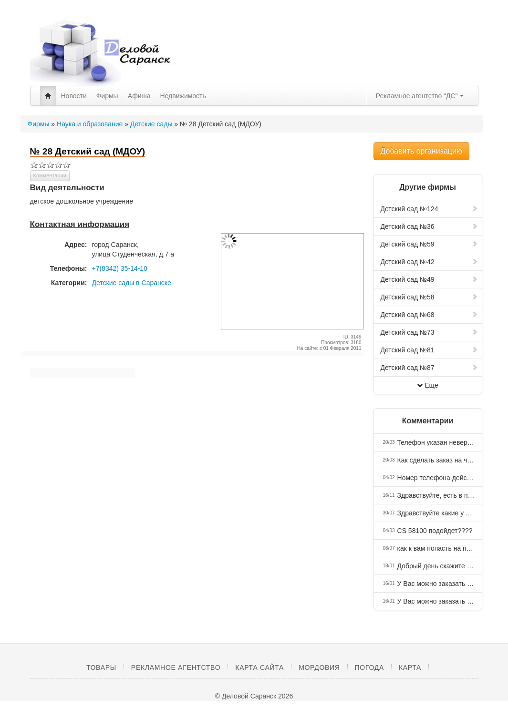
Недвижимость (183, 96)
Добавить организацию (421, 151)
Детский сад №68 (429, 314)
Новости (74, 96)
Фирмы (107, 96)
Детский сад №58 (429, 297)
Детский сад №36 (429, 226)
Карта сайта (259, 667)
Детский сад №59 (429, 244)
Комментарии (49, 175)
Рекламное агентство (175, 667)
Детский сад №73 (429, 332)
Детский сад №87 (429, 367)
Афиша (139, 96)
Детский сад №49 (429, 279)
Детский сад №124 (429, 209)
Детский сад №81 (429, 350)
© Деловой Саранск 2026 (254, 696)
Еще (427, 385)
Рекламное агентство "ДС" (420, 96)
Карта (410, 667)
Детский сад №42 (429, 262)
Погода (369, 667)
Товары (101, 667)
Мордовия (319, 667)
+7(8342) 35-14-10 (119, 268)
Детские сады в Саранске (131, 283)
